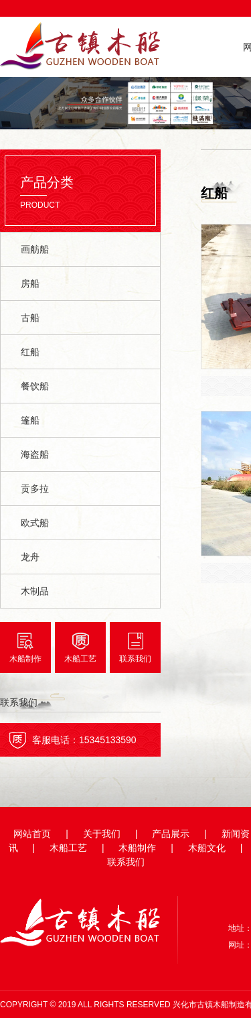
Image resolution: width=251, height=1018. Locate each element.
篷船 (30, 420)
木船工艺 (80, 658)
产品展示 (170, 833)
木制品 (35, 591)
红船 (30, 351)
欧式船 (35, 522)
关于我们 (101, 833)
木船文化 (207, 847)
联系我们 (135, 658)
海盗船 (35, 454)
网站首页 (32, 833)
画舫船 (35, 249)
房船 (30, 283)
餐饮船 (35, 386)
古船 (30, 317)
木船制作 (25, 658)
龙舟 (30, 557)
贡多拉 (35, 488)
